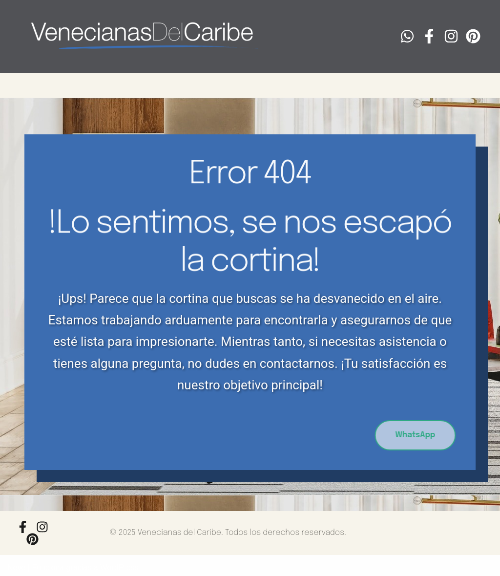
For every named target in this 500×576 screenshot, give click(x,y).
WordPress (119, 567)
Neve (16, 567)
